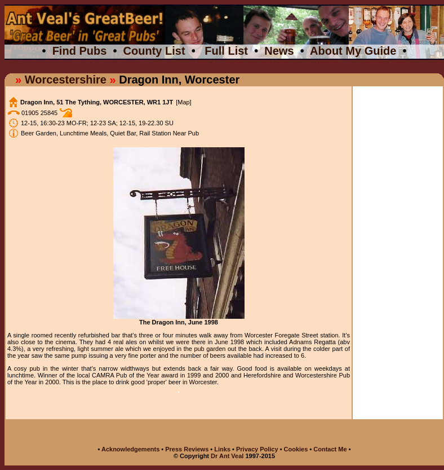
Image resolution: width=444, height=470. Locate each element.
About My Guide (353, 51)
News (279, 51)
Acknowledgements (130, 449)
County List (154, 51)
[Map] (184, 102)
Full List (226, 51)
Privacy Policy (257, 449)
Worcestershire (65, 79)
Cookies (296, 449)
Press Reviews (187, 449)
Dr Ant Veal (227, 456)
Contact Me (330, 449)
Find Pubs (79, 51)
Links (222, 449)
